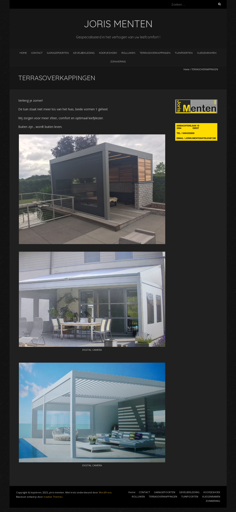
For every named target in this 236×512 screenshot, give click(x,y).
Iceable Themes (53, 496)
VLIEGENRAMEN (206, 52)
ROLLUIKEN (128, 52)
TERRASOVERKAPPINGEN (155, 52)
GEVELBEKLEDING (84, 52)
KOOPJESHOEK (108, 52)
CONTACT (37, 52)
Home (23, 52)
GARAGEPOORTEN (58, 52)
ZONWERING (118, 61)
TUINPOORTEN (184, 52)
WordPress (105, 492)
